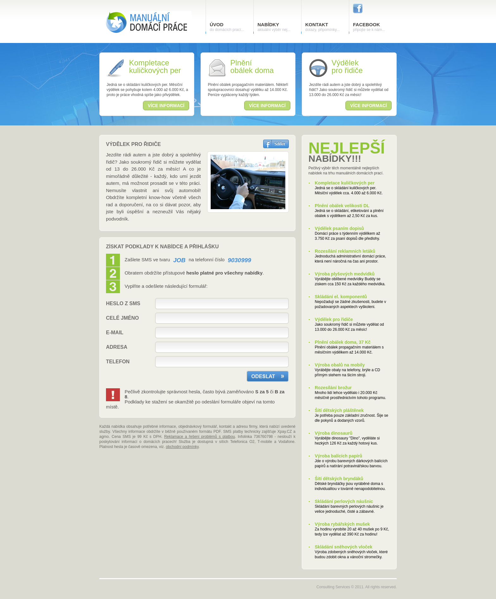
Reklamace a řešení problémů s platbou (199, 436)
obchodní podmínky (182, 447)
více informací (166, 105)
